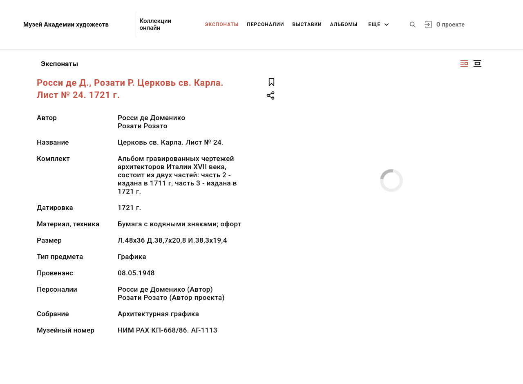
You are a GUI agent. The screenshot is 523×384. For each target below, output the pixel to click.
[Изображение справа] (464, 63)
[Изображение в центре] (477, 63)
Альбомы (344, 24)
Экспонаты (222, 24)
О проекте (450, 24)
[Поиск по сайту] (412, 24)
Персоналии (265, 24)
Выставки (307, 24)
